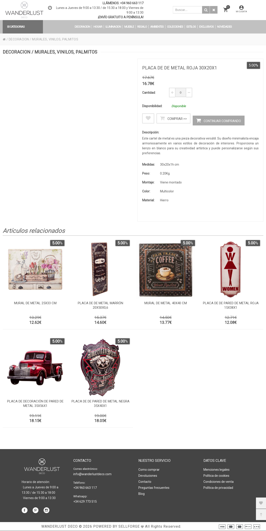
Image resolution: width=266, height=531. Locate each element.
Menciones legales (216, 469)
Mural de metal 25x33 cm (35, 303)
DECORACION (19, 39)
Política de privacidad (218, 487)
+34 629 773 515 (85, 501)
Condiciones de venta (218, 481)
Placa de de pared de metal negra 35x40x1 (100, 403)
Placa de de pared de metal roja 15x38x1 (231, 305)
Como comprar (149, 469)
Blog (141, 494)
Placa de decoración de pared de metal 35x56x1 (35, 403)
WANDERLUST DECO (59, 526)
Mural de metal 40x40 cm (165, 303)
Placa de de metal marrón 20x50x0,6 (100, 305)
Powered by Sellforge (116, 526)
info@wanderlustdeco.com (92, 474)
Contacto (144, 481)
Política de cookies (216, 475)
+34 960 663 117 (132, 3)
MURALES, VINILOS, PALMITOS (55, 39)
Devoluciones (147, 475)
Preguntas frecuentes (153, 487)
